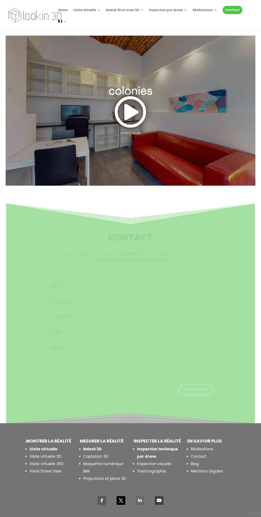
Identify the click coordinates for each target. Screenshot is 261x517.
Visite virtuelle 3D (45, 456)
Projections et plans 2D (104, 478)
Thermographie (151, 471)
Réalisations (202, 449)
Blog (195, 463)
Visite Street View (45, 471)
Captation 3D (95, 456)
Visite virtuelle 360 (46, 463)
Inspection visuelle (154, 463)
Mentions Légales (207, 471)
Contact (198, 456)
